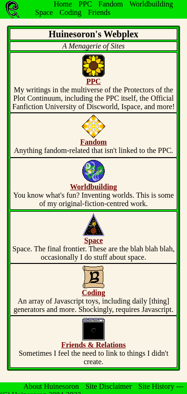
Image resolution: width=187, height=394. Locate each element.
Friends (99, 12)
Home (63, 4)
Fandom (111, 4)
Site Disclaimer (109, 386)
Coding (70, 12)
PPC (85, 4)
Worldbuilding (151, 4)
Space (44, 12)
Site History (156, 386)
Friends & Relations (93, 345)
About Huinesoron (51, 386)
